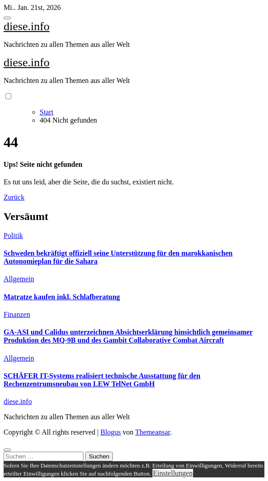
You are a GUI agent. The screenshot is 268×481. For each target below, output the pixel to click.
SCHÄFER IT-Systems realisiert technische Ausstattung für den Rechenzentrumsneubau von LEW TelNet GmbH (102, 380)
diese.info (27, 26)
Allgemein (19, 279)
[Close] (7, 450)
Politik (13, 235)
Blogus (110, 432)
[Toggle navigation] (7, 18)
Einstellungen (173, 473)
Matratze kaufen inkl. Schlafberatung (62, 297)
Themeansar (152, 432)
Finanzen (17, 314)
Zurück (14, 197)
